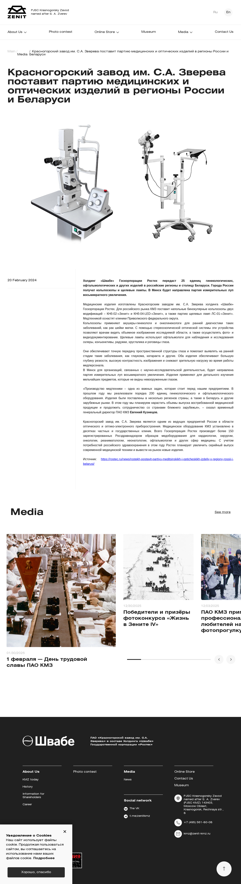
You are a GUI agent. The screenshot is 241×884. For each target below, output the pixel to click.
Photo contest (60, 32)
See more (222, 512)
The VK (131, 809)
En (228, 12)
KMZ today (30, 780)
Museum (148, 32)
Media (185, 32)
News (128, 780)
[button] (64, 832)
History (28, 787)
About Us (17, 32)
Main (11, 51)
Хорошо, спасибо (36, 872)
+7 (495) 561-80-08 (193, 822)
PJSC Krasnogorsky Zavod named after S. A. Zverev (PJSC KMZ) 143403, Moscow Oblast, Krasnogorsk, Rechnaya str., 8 (199, 804)
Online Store (107, 32)
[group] (61, 607)
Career (27, 804)
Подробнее (44, 858)
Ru (215, 12)
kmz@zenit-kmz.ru (192, 834)
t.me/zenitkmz (137, 816)
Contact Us (224, 32)
